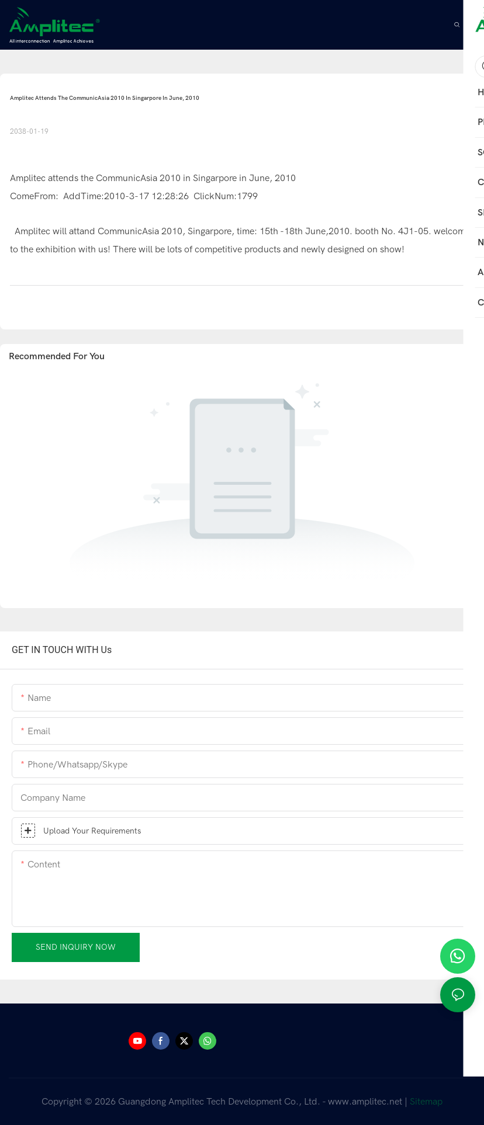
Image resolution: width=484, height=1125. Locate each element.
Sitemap (426, 1101)
